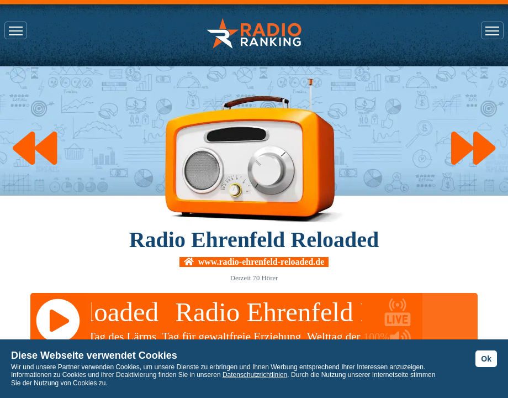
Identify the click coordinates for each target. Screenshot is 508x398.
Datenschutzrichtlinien (255, 375)
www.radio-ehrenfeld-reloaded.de (254, 261)
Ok (486, 358)
